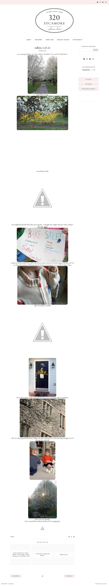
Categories (77, 39)
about (29, 39)
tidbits (12, 536)
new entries (15, 576)
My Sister (89, 84)
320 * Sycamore (9, 583)
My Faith (88, 79)
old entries (69, 576)
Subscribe (38, 39)
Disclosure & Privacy (88, 89)
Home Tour (50, 39)
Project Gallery (63, 39)
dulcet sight (103, 583)
